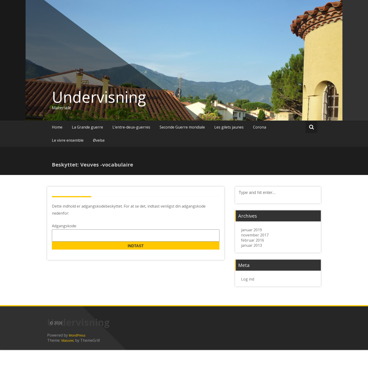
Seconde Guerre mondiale (182, 127)
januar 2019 (251, 229)
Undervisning (99, 97)
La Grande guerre (87, 127)
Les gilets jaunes (229, 127)
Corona (259, 127)
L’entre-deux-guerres (131, 127)
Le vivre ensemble (68, 140)
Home (57, 127)
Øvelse (99, 140)
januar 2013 (251, 245)
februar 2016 (252, 240)
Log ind (247, 279)
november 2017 (254, 235)
